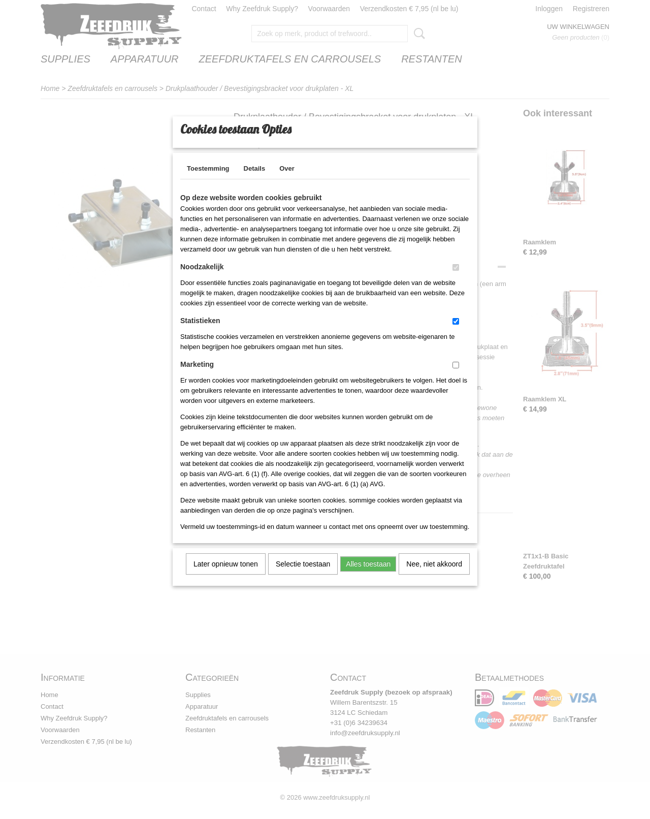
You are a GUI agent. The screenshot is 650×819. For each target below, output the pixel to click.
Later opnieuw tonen (225, 577)
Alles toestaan (368, 577)
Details (255, 181)
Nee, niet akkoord (434, 577)
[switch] (455, 280)
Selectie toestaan (303, 577)
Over (287, 181)
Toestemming (208, 181)
